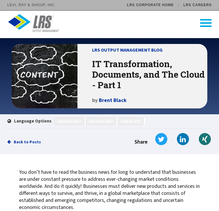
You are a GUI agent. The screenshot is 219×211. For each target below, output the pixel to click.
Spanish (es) (69, 121)
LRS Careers (197, 5)
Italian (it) (130, 121)
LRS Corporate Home (150, 5)
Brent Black (113, 100)
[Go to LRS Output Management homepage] (113, 23)
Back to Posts (27, 142)
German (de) (101, 121)
